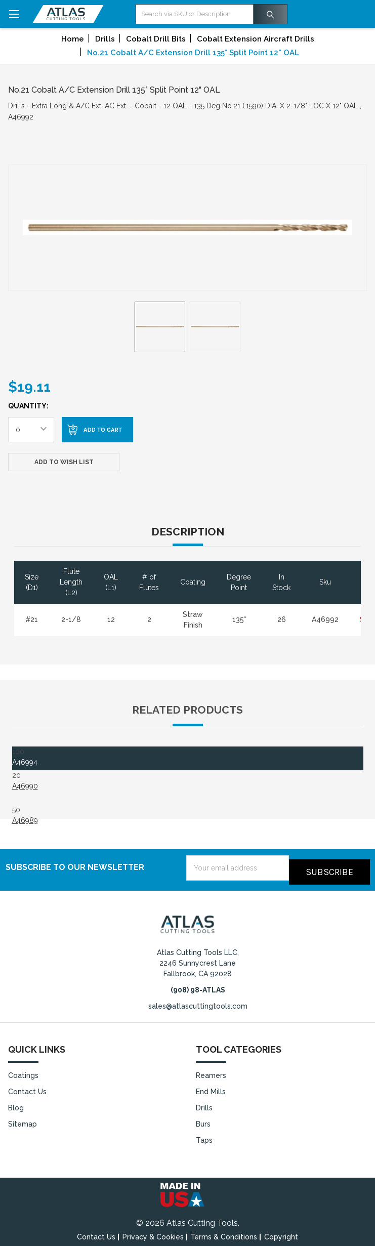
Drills (204, 1104)
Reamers (211, 1071)
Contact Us (27, 1088)
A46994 (24, 762)
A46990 (25, 786)
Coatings (23, 1071)
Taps (204, 1136)
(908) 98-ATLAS (198, 986)
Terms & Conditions (223, 1233)
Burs (203, 1120)
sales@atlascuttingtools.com (197, 1002)
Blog (16, 1104)
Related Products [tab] (187, 709)
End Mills (211, 1088)
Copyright (281, 1233)
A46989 (25, 820)
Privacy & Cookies (153, 1233)
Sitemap (22, 1120)
